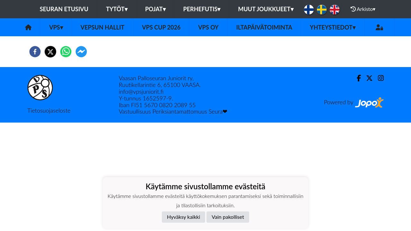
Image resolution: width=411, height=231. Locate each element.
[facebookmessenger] (81, 51)
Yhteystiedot (332, 27)
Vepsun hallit (103, 27)
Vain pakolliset (228, 217)
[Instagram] (378, 78)
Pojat (155, 9)
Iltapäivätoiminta (264, 27)
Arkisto (363, 9)
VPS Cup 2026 (161, 27)
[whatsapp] (66, 51)
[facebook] (35, 51)
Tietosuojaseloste (48, 110)
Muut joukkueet (265, 9)
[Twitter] (367, 78)
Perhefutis (202, 9)
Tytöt (116, 9)
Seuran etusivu (64, 9)
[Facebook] (356, 78)
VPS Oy (208, 27)
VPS (56, 27)
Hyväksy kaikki (183, 217)
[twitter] (50, 51)
